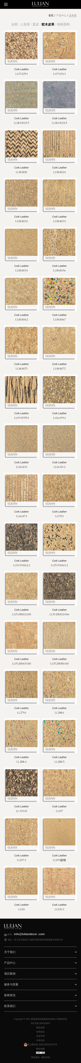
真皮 (36, 24)
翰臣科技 (45, 1057)
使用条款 (40, 1032)
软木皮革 (48, 24)
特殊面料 (63, 24)
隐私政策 (40, 1027)
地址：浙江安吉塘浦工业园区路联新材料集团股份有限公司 (35, 939)
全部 (14, 24)
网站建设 (35, 1057)
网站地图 (40, 1049)
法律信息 (40, 1040)
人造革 (25, 24)
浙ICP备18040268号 (40, 1023)
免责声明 (40, 1036)
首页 (50, 15)
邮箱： (26, 934)
